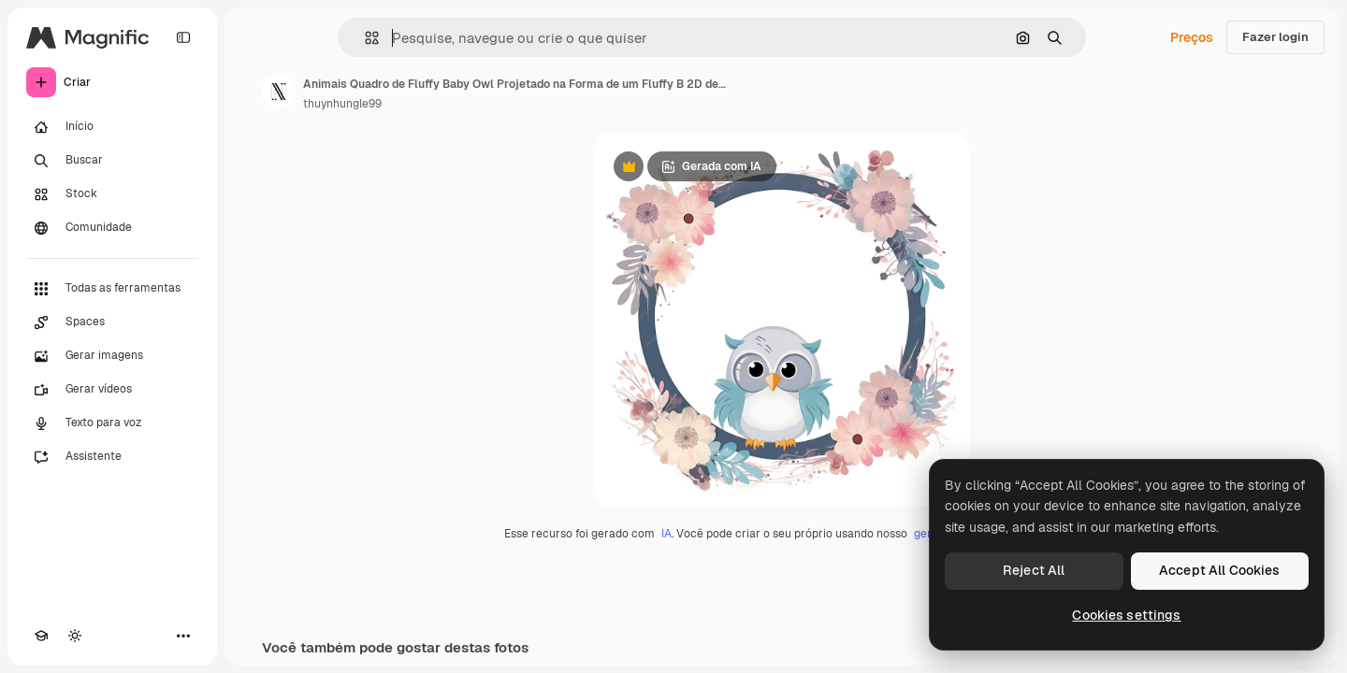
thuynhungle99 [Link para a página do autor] (342, 103)
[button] (364, 38)
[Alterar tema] (75, 636)
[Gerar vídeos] (112, 390)
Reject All (1034, 570)
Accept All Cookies (1220, 570)
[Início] (112, 127)
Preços (1191, 37)
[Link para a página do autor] (279, 91)
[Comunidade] (112, 228)
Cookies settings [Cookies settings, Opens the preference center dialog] (1126, 615)
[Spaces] (112, 322)
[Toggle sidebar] (183, 37)
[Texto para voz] (112, 423)
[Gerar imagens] (112, 356)
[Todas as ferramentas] (112, 289)
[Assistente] (112, 457)
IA (666, 533)
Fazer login (1275, 37)
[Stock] (112, 194)
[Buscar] (112, 161)
